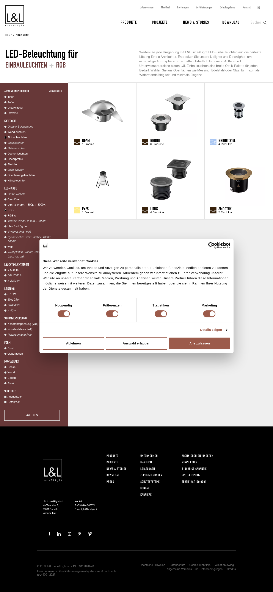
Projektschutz (191, 475)
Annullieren (55, 91)
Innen (11, 97)
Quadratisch (15, 353)
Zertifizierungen (204, 7)
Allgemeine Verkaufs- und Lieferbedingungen (195, 569)
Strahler (12, 164)
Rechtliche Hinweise (152, 565)
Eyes (85, 208)
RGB (11, 210)
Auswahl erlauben (136, 343)
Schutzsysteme (227, 7)
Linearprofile (15, 159)
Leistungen (183, 7)
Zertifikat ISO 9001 (194, 481)
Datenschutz (177, 565)
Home (8, 35)
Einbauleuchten (17, 137)
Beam (86, 140)
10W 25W (14, 299)
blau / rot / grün (17, 226)
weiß (10, 247)
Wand (11, 372)
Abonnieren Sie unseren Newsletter (197, 459)
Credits (231, 569)
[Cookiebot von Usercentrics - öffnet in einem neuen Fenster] (211, 245)
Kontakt (247, 7)
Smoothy (225, 208)
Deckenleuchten (18, 153)
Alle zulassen (199, 343)
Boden (12, 378)
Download (231, 22)
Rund (11, 348)
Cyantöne (13, 199)
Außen (11, 102)
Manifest (165, 7)
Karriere (146, 494)
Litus (154, 208)
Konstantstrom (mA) (20, 329)
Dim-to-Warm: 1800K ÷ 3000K (27, 205)
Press (110, 481)
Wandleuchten (16, 132)
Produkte (129, 22)
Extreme (13, 113)
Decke (12, 367)
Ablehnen (73, 343)
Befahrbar (14, 402)
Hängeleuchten (17, 180)
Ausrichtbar (15, 396)
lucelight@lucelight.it (87, 509)
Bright (155, 140)
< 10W (12, 294)
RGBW (12, 215)
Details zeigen (211, 330)
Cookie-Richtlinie (199, 565)
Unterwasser (15, 107)
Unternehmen (147, 7)
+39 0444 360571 (86, 505)
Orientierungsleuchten (21, 175)
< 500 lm (13, 270)
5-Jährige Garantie (194, 468)
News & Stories (196, 22)
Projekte (160, 22)
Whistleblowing (224, 565)
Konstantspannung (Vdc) (23, 324)
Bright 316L (226, 140)
